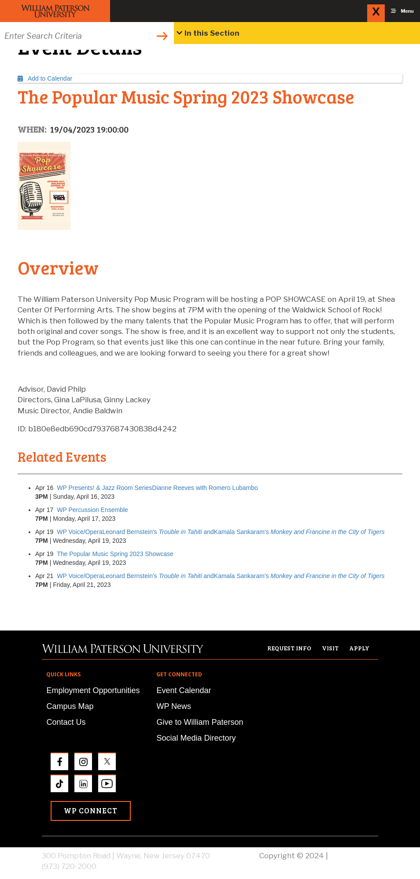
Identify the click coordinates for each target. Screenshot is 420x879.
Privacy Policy (354, 855)
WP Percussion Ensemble (92, 509)
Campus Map (69, 706)
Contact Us (65, 722)
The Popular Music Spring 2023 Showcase (115, 553)
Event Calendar (183, 690)
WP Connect (91, 810)
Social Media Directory (196, 738)
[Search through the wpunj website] (87, 36)
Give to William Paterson (199, 722)
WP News (173, 706)
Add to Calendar (45, 78)
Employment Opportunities (93, 690)
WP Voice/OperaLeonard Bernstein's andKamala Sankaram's (220, 531)
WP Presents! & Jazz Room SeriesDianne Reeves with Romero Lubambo (157, 487)
